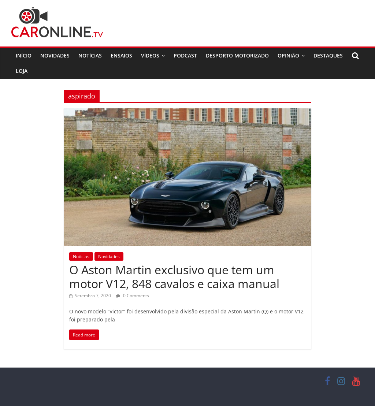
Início (23, 55)
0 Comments (132, 296)
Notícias (90, 55)
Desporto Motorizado (237, 55)
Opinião (288, 55)
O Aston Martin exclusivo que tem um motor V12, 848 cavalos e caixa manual (174, 276)
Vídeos (150, 55)
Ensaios (121, 55)
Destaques (328, 55)
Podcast (185, 55)
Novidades (55, 55)
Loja (21, 70)
